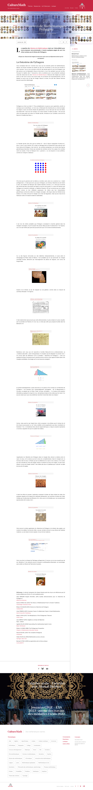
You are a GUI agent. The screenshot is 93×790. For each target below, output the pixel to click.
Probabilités (19, 771)
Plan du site (67, 786)
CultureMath (11, 13)
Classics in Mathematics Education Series (27, 630)
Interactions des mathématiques (43, 758)
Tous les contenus (21, 13)
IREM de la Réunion (21, 600)
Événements (66, 737)
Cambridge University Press (23, 604)
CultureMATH (20, 642)
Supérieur (44, 771)
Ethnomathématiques (14, 754)
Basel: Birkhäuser (20, 625)
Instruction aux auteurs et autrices (80, 744)
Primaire (11, 771)
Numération (11, 767)
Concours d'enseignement (35, 13)
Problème (27, 771)
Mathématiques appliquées (28, 762)
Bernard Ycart (53, 33)
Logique (11, 762)
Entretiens (47, 749)
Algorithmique (24, 741)
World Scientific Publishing (23, 613)
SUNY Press (19, 617)
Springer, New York (21, 638)
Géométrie (41, 754)
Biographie (21, 745)
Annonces (53, 741)
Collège (28, 745)
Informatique (28, 758)
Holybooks (19, 634)
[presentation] (32, 500)
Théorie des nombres (14, 775)
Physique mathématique (49, 767)
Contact (72, 786)
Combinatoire (37, 745)
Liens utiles (66, 743)
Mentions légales (60, 786)
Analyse (33, 741)
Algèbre (16, 741)
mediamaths (19, 608)
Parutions (66, 739)
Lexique (53, 6)
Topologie (24, 775)
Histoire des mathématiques (15, 758)
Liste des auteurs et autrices (80, 741)
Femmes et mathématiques (28, 754)
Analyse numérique (43, 741)
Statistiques (36, 771)
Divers (34, 749)
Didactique (27, 749)
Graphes (49, 754)
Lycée (17, 762)
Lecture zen (20, 42)
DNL (40, 749)
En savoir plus (45, 692)
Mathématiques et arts (43, 762)
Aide (10, 741)
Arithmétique (12, 745)
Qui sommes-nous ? (79, 739)
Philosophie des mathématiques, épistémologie (29, 767)
